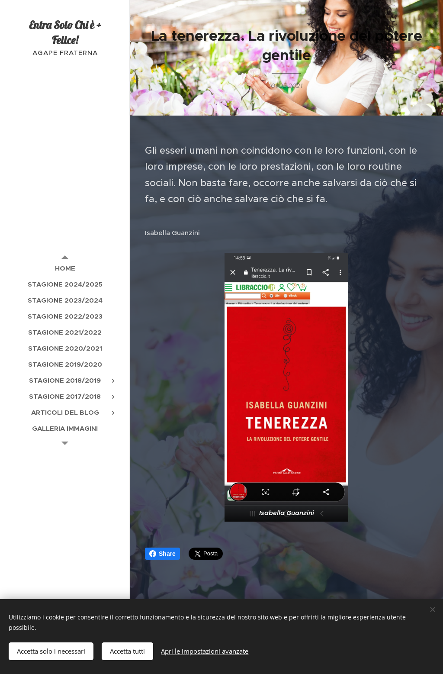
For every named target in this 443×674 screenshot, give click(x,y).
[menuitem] (65, 268)
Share (162, 553)
